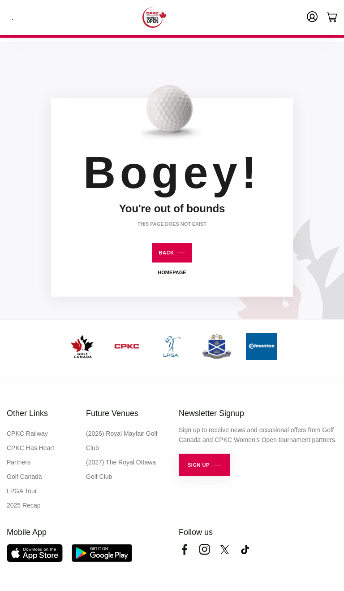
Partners (18, 462)
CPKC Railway (27, 433)
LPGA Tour (22, 491)
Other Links (27, 413)
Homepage (172, 272)
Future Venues (112, 413)
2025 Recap (24, 505)
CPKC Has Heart (30, 447)
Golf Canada (24, 476)
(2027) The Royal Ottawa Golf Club (121, 469)
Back (166, 252)
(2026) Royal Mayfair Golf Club (122, 440)
